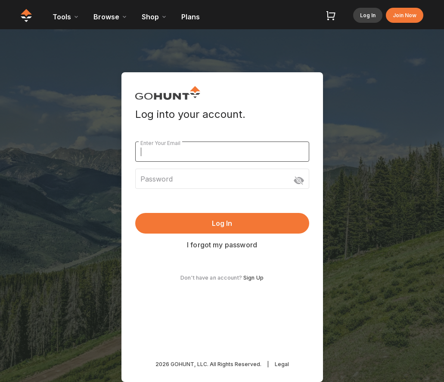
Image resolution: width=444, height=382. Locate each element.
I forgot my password (222, 244)
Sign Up (253, 277)
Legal (282, 364)
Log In (368, 15)
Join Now (404, 15)
